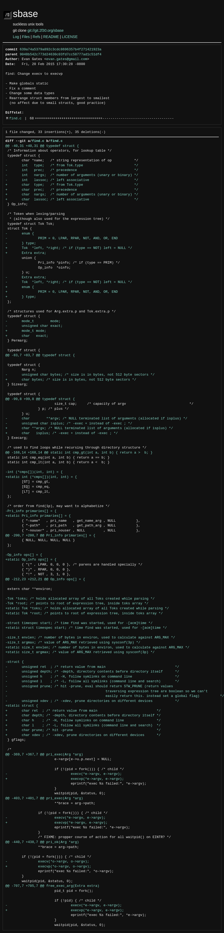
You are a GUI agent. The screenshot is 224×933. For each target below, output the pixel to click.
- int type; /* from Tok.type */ (72, 165)
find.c (15, 118)
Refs (36, 37)
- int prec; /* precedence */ (72, 170)
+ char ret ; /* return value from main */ (83, 710)
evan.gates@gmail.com (66, 59)
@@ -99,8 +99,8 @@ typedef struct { (40, 399)
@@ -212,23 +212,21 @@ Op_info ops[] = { (45, 579)
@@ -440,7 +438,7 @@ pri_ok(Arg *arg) (42, 842)
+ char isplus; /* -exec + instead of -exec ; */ (62, 433)
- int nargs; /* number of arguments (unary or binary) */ (72, 175)
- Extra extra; (26, 277)
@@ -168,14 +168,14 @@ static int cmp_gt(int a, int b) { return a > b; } (79, 452)
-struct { (15, 662)
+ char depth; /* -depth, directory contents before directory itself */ (83, 715)
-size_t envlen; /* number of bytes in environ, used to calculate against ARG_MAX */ (90, 637)
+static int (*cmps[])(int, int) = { (41, 477)
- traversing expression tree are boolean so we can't (107, 691)
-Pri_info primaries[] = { (31, 511)
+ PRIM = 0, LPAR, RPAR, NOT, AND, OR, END (62, 292)
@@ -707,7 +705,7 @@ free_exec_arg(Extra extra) (53, 886)
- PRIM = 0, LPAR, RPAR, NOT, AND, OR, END (62, 238)
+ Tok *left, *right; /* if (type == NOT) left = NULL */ (69, 248)
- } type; (21, 243)
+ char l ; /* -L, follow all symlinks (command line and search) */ (83, 725)
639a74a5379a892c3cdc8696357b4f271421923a (60, 49)
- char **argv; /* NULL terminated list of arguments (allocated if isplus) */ (96, 418)
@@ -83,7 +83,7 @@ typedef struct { (40, 355)
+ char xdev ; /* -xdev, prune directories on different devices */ (83, 735)
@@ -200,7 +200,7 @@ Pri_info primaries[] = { (50, 535)
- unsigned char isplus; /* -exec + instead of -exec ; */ (69, 423)
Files (26, 37)
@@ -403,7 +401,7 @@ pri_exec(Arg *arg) (44, 798)
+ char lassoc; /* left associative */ (72, 199)
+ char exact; (27, 336)
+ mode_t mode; (26, 331)
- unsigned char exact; (34, 326)
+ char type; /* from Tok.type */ (72, 185)
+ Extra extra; (26, 253)
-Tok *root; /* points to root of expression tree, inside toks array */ (77, 603)
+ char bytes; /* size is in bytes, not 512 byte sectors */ (71, 379)
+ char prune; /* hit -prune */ (83, 730)
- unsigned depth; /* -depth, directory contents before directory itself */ (92, 671)
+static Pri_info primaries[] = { (38, 516)
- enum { (20, 233)
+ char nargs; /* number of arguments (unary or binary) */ (72, 194)
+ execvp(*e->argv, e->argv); (65, 779)
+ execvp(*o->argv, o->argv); (48, 866)
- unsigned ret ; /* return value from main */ (92, 667)
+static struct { (22, 705)
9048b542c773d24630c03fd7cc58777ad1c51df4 (60, 54)
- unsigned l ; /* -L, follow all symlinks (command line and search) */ (92, 681)
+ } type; (21, 297)
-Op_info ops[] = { (24, 555)
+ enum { (20, 287)
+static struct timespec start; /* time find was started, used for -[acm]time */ (86, 628)
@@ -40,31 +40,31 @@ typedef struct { (42, 146)
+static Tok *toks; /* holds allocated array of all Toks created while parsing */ (87, 608)
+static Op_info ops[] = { (31, 559)
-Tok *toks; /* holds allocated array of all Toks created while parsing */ (80, 598)
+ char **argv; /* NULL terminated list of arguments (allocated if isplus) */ (89, 428)
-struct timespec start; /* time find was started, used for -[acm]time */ (79, 623)
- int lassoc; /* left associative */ (72, 180)
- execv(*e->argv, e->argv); (64, 774)
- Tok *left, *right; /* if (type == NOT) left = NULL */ (69, 282)
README (51, 37)
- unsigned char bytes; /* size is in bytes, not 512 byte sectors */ (80, 374)
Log (16, 37)
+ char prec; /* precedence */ (72, 190)
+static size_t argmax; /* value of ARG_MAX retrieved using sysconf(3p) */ (80, 652)
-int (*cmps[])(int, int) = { (34, 472)
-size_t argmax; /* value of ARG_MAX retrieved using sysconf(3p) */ (73, 642)
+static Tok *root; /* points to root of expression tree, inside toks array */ (84, 613)
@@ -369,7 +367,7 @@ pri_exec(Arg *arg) (44, 754)
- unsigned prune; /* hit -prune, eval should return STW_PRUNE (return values (89, 686)
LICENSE (70, 37)
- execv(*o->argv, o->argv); (47, 861)
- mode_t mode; (33, 321)
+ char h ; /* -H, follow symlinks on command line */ (83, 720)
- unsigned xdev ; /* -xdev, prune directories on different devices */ (92, 701)
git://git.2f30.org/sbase (46, 30)
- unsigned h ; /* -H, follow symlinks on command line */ (92, 676)
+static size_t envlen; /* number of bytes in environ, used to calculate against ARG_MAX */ (97, 647)
